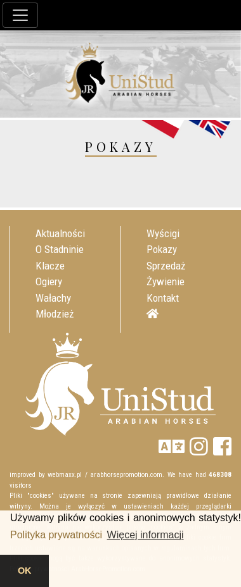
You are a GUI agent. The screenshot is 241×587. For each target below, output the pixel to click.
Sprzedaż (166, 265)
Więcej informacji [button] (145, 534)
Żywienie (166, 281)
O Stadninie (60, 249)
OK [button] (25, 570)
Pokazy (162, 249)
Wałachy (53, 298)
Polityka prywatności (56, 534)
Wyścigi (163, 233)
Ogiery (49, 281)
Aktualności (60, 233)
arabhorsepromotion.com (126, 475)
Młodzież (55, 313)
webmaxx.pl (65, 475)
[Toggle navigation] (20, 15)
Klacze (50, 265)
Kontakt (163, 298)
